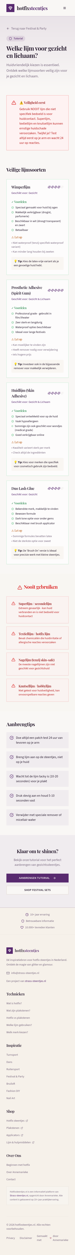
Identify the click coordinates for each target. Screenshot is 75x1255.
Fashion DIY (13, 1091)
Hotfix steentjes (17, 1121)
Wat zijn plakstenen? (18, 1011)
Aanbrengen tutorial (37, 878)
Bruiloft (10, 1084)
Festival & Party (15, 1077)
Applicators (14, 1135)
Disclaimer (26, 1238)
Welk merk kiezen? (17, 1032)
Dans (9, 1062)
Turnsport (12, 1055)
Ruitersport (13, 1069)
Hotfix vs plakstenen (18, 1018)
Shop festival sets (37, 890)
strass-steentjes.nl (35, 981)
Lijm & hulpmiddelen (20, 1142)
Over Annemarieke (17, 1172)
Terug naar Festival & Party (26, 28)
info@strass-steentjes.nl (22, 973)
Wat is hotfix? (14, 1003)
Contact (11, 1179)
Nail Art (10, 1098)
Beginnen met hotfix (18, 1165)
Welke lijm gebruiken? (19, 1025)
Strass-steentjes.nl (19, 1195)
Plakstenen (14, 1128)
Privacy (10, 1238)
